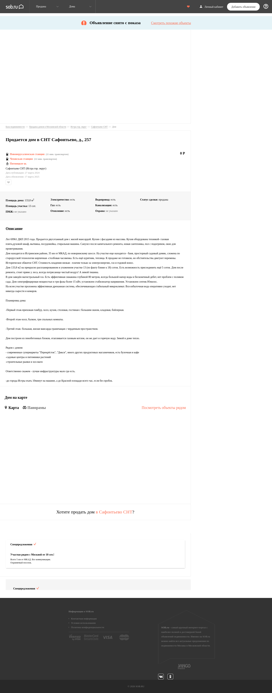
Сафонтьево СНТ (15, 168)
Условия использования (83, 623)
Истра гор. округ (36, 168)
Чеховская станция (21, 159)
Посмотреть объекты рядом (164, 408)
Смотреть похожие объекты (171, 23)
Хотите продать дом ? (95, 512)
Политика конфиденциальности (87, 627)
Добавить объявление (243, 6)
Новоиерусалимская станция (27, 154)
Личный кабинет (214, 7)
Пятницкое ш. (18, 164)
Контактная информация (84, 618)
